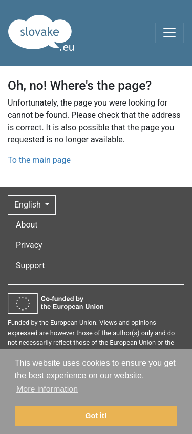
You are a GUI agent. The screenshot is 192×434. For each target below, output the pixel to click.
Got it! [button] (95, 415)
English (28, 205)
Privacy (29, 245)
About (27, 225)
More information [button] (47, 389)
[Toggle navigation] (169, 33)
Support (30, 266)
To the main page (39, 160)
